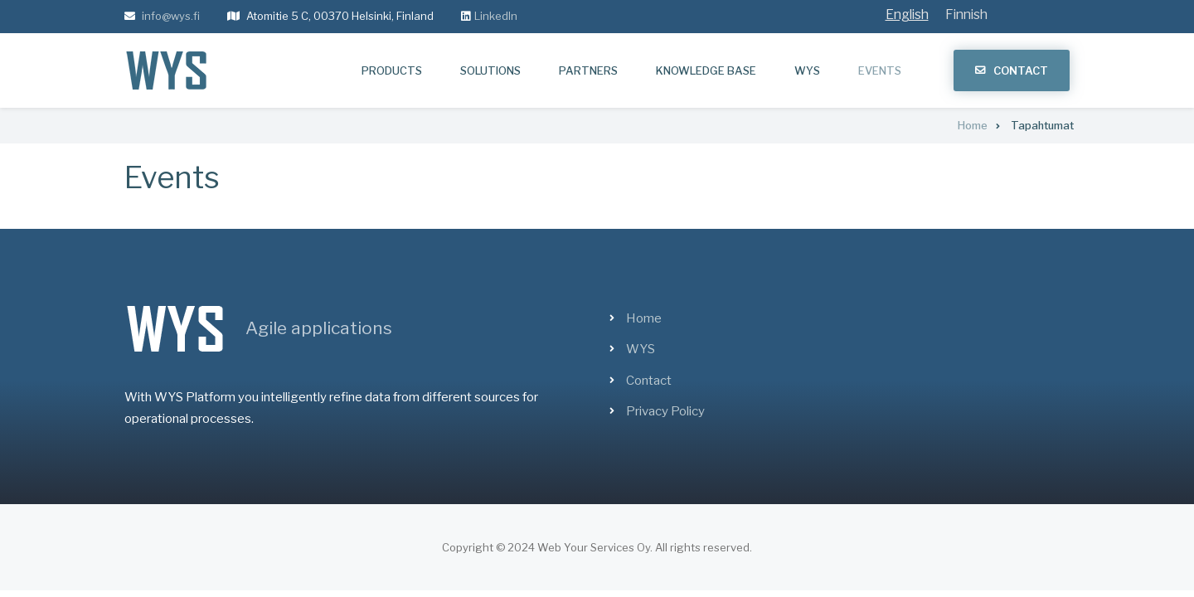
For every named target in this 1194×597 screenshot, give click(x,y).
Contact (1020, 70)
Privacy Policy (665, 411)
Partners (588, 70)
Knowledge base (706, 70)
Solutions (490, 70)
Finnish (966, 14)
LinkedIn (495, 15)
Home (644, 318)
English (907, 14)
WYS (807, 70)
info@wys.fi (171, 15)
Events (879, 70)
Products (392, 70)
